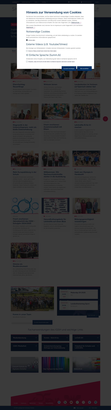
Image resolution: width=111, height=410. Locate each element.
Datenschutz (75, 22)
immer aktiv (31, 40)
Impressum (29, 27)
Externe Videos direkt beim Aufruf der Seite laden (42, 51)
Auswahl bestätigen (69, 68)
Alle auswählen (84, 68)
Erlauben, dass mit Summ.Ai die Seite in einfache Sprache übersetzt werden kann (51, 61)
